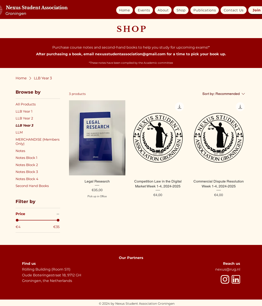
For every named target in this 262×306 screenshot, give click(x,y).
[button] (144, 10)
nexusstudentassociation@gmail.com (130, 54)
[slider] (17, 220)
